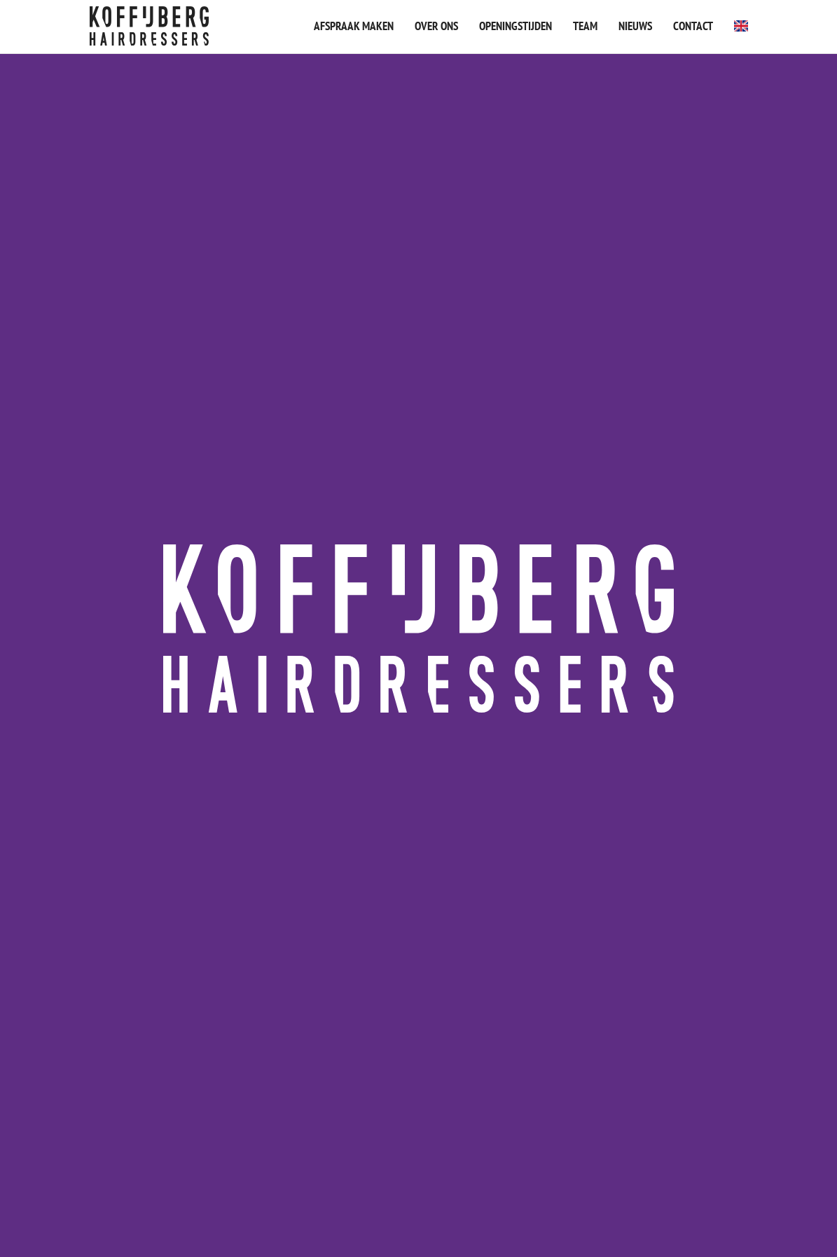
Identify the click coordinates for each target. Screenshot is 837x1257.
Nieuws (635, 26)
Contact (693, 26)
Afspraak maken (354, 26)
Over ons (436, 26)
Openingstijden (515, 26)
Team (585, 26)
